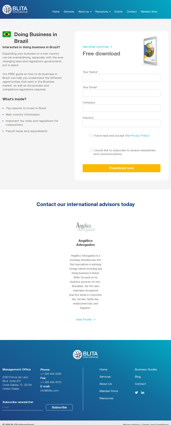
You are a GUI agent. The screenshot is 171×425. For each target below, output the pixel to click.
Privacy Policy (139, 131)
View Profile (85, 315)
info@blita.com (49, 386)
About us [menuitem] (83, 7)
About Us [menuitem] (106, 379)
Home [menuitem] (56, 7)
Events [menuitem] (118, 7)
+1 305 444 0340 (50, 369)
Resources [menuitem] (101, 7)
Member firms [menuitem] (149, 7)
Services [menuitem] (69, 7)
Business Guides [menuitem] (146, 365)
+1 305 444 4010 (50, 378)
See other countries (97, 42)
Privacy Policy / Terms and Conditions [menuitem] (145, 421)
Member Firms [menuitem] (109, 387)
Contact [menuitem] (132, 7)
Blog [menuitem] (138, 372)
